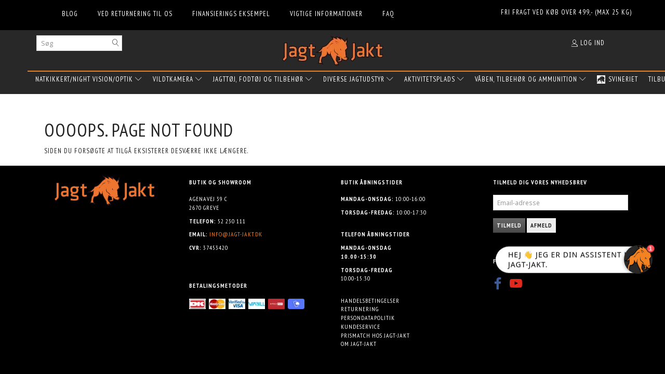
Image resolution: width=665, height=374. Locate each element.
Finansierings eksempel (231, 13)
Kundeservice (360, 326)
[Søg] (115, 43)
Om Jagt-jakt (359, 344)
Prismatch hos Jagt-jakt (375, 335)
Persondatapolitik (368, 318)
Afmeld (541, 225)
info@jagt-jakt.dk (235, 234)
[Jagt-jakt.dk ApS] (332, 48)
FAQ (388, 13)
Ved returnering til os (135, 13)
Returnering (360, 309)
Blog (70, 13)
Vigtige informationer (326, 13)
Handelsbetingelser (370, 300)
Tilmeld (509, 225)
